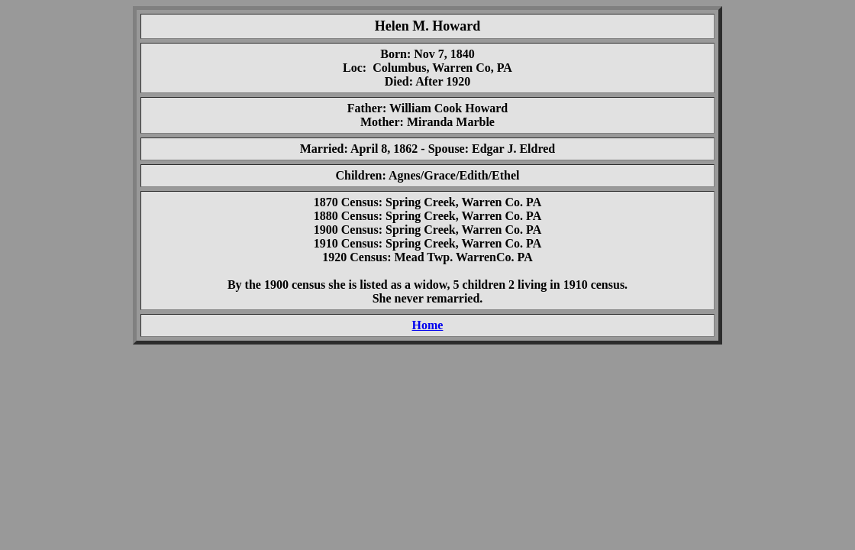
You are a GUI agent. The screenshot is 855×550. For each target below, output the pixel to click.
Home (428, 325)
